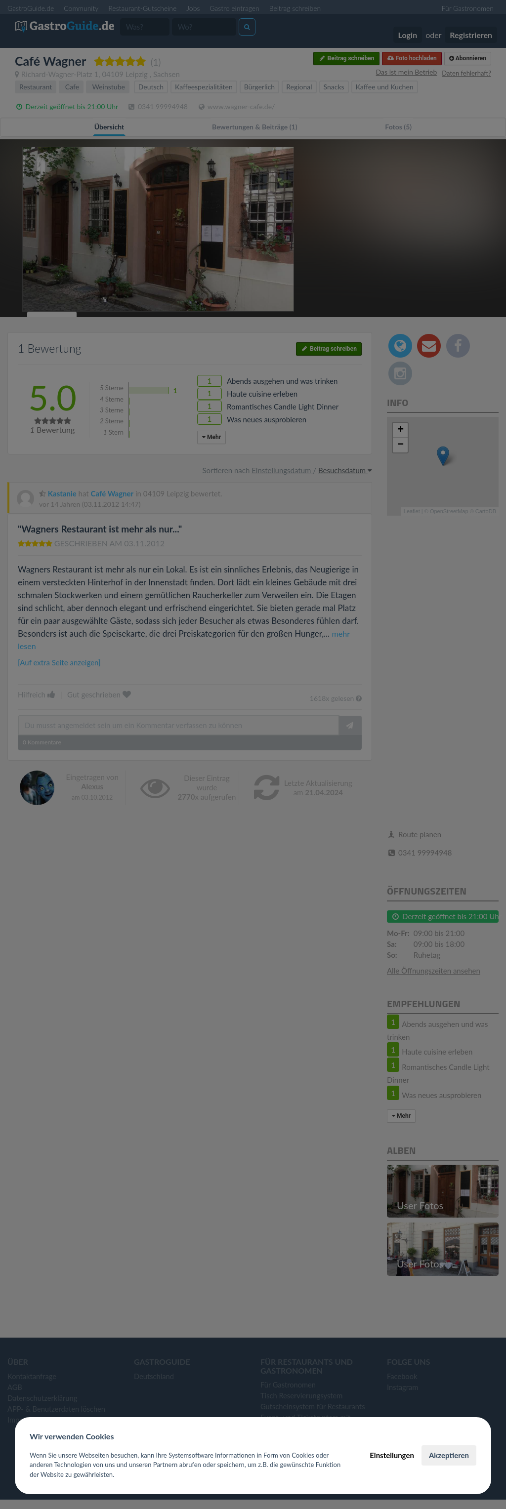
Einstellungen (392, 1455)
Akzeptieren (449, 1455)
